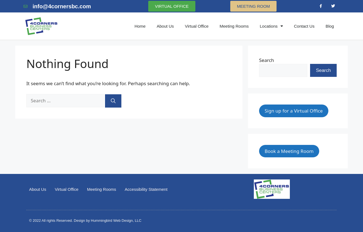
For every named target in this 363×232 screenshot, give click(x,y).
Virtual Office (196, 26)
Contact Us (304, 26)
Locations (271, 26)
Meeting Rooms (234, 26)
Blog (330, 26)
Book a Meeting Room (289, 151)
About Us (165, 26)
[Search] (113, 101)
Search (266, 60)
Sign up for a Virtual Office (294, 111)
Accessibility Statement (146, 189)
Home (139, 26)
